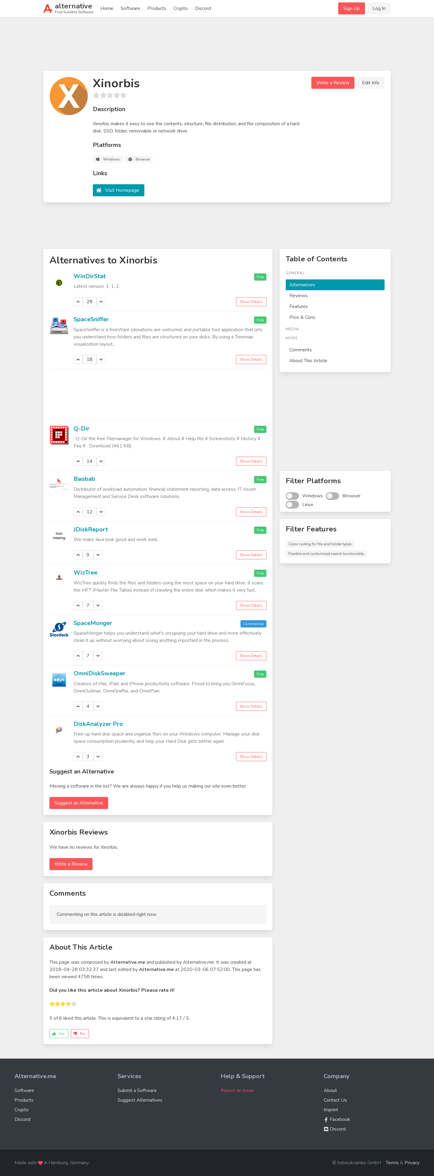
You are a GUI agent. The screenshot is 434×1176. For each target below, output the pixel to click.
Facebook (337, 1119)
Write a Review (332, 82)
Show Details (251, 301)
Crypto (181, 8)
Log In (379, 8)
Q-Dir (82, 429)
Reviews (298, 295)
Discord (203, 8)
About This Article (308, 360)
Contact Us (335, 1100)
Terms (392, 1162)
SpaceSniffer (91, 319)
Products (156, 8)
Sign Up (351, 8)
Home (106, 8)
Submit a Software (137, 1090)
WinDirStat (90, 276)
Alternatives (302, 285)
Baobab (84, 479)
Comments (300, 350)
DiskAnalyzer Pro (98, 724)
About (330, 1090)
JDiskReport (91, 529)
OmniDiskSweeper (99, 673)
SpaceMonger (93, 623)
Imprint (331, 1109)
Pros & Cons (302, 317)
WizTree (85, 572)
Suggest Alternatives (140, 1100)
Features (298, 306)
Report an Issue (237, 1090)
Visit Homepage (122, 190)
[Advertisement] (217, 46)
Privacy (412, 1162)
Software (130, 8)
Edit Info (370, 82)
